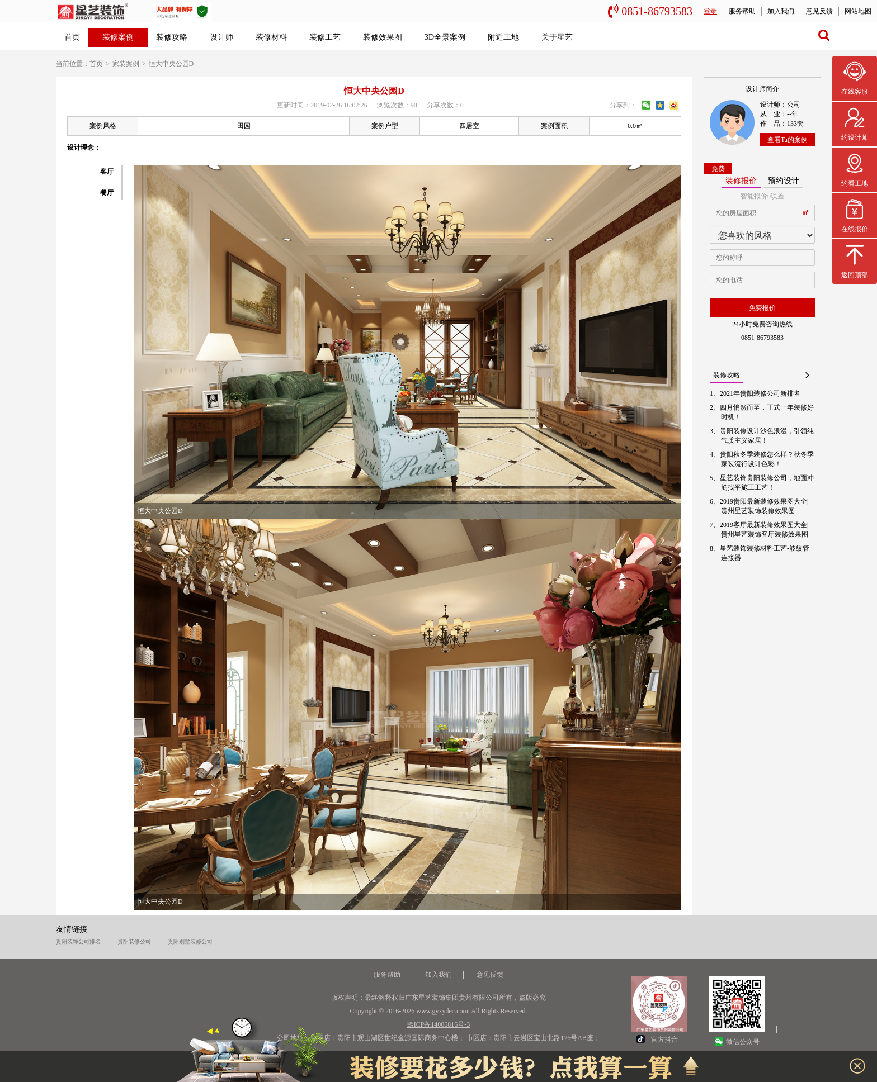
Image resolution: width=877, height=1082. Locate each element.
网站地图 (858, 11)
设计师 (221, 37)
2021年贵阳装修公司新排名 (760, 393)
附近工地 (503, 37)
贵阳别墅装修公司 (190, 941)
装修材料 (271, 37)
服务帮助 (742, 11)
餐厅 (107, 193)
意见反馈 (819, 11)
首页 (72, 37)
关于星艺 (557, 37)
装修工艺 (325, 37)
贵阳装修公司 (134, 941)
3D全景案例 (445, 37)
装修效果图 (382, 37)
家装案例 (125, 64)
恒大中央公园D (171, 64)
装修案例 (118, 37)
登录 (710, 11)
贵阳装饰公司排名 (78, 941)
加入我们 (780, 11)
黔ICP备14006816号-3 (438, 1024)
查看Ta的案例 (787, 140)
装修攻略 (171, 37)
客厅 (107, 171)
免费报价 (762, 308)
